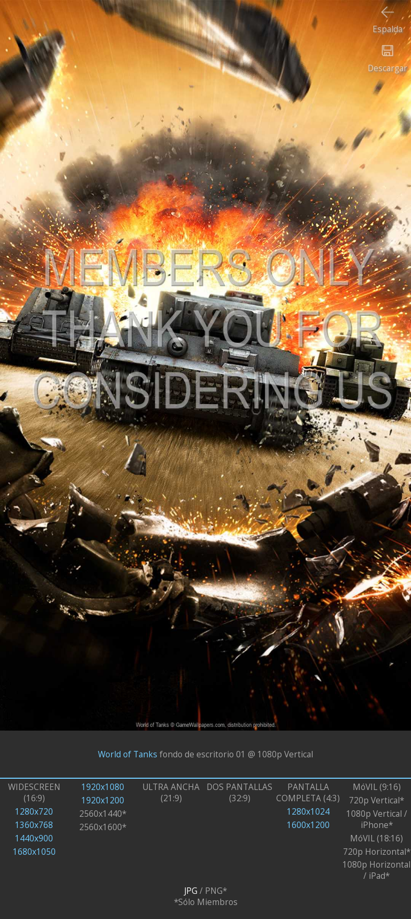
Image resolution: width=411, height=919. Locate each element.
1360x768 (34, 825)
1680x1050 (34, 851)
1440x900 (34, 838)
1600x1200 (308, 825)
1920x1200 (102, 800)
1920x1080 (102, 787)
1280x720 (34, 811)
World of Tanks (127, 754)
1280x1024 (308, 811)
